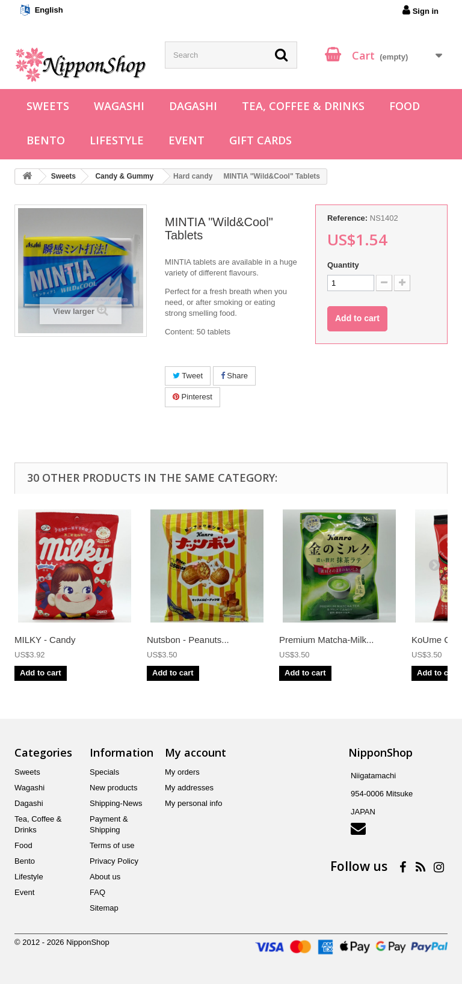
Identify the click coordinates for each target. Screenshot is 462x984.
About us (105, 876)
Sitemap (104, 907)
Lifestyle (117, 140)
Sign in (420, 10)
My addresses (189, 787)
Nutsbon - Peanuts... (188, 640)
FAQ (97, 892)
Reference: (347, 218)
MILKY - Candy (44, 640)
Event (186, 140)
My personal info (193, 803)
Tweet (188, 375)
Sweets (47, 106)
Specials (104, 771)
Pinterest (192, 396)
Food (404, 106)
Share (234, 375)
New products (113, 787)
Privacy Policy (114, 861)
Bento (45, 140)
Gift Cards (260, 140)
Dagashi (193, 106)
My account (195, 752)
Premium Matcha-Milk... (326, 640)
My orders (182, 771)
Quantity (343, 264)
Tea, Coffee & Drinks (303, 106)
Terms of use (112, 845)
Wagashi (119, 106)
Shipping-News (116, 803)
